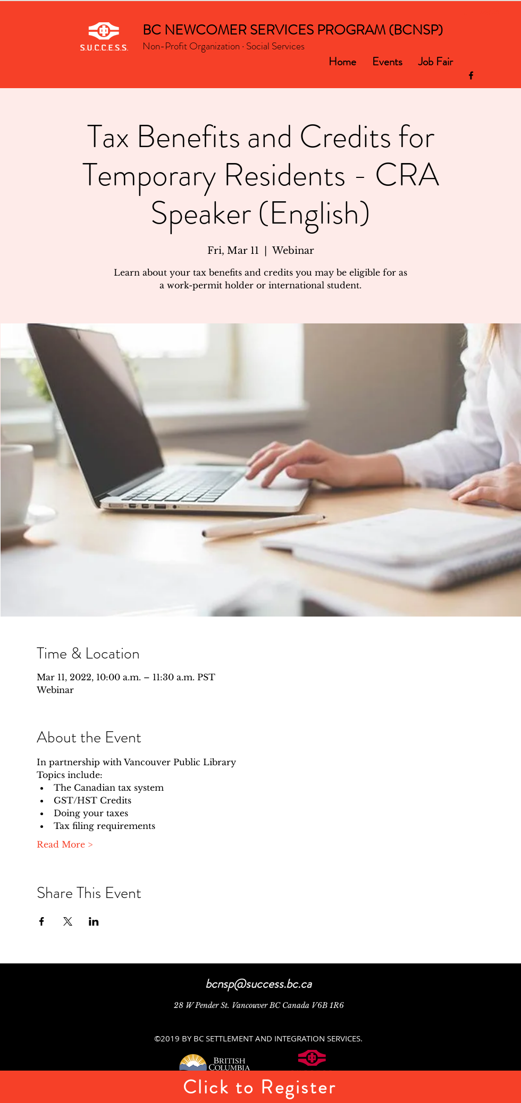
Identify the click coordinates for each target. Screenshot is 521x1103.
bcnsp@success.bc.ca (258, 984)
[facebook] (471, 75)
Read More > (65, 844)
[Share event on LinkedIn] (94, 921)
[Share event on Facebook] (42, 921)
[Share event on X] (68, 921)
